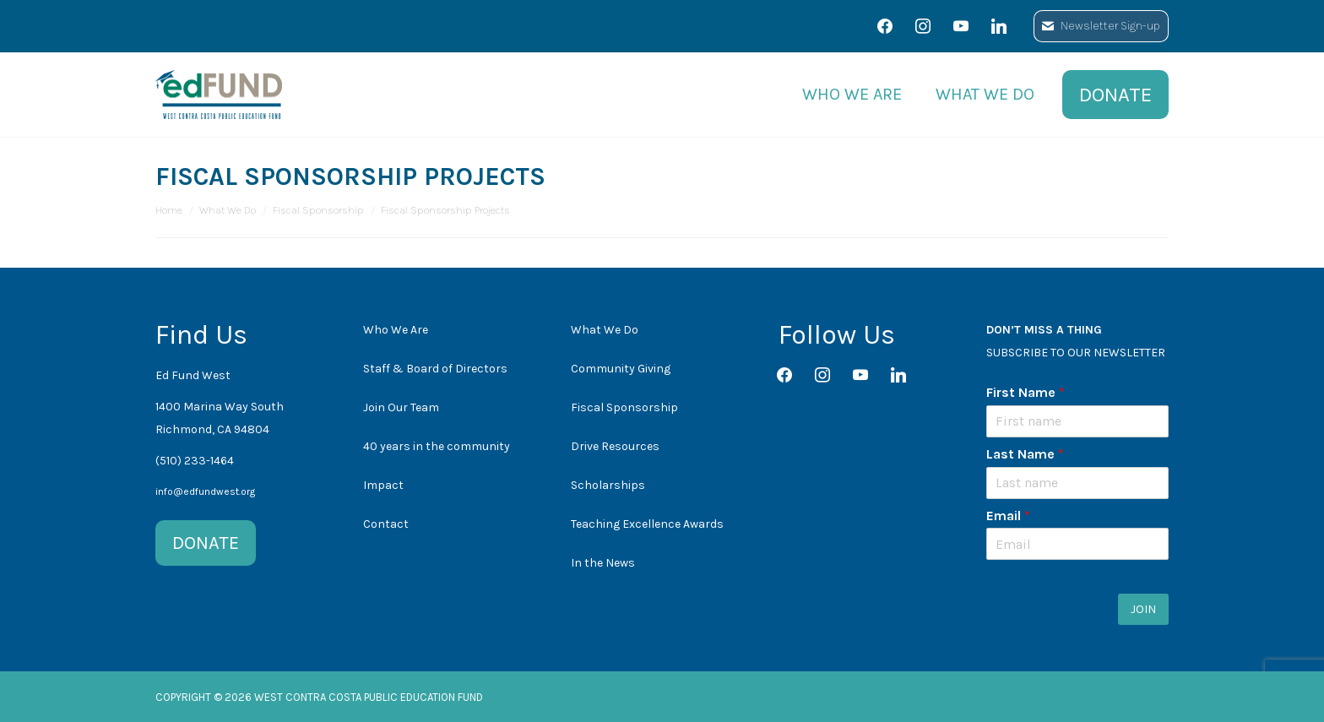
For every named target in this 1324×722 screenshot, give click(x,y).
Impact (383, 485)
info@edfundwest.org (205, 491)
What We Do (604, 330)
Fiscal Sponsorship (624, 407)
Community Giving (620, 368)
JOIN (1143, 609)
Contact (386, 524)
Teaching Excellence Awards (647, 524)
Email (1008, 516)
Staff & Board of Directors (435, 368)
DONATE (205, 543)
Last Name (1025, 454)
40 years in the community (436, 446)
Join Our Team (401, 407)
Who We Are (395, 330)
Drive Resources (615, 446)
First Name (1025, 392)
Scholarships (608, 485)
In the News (603, 563)
